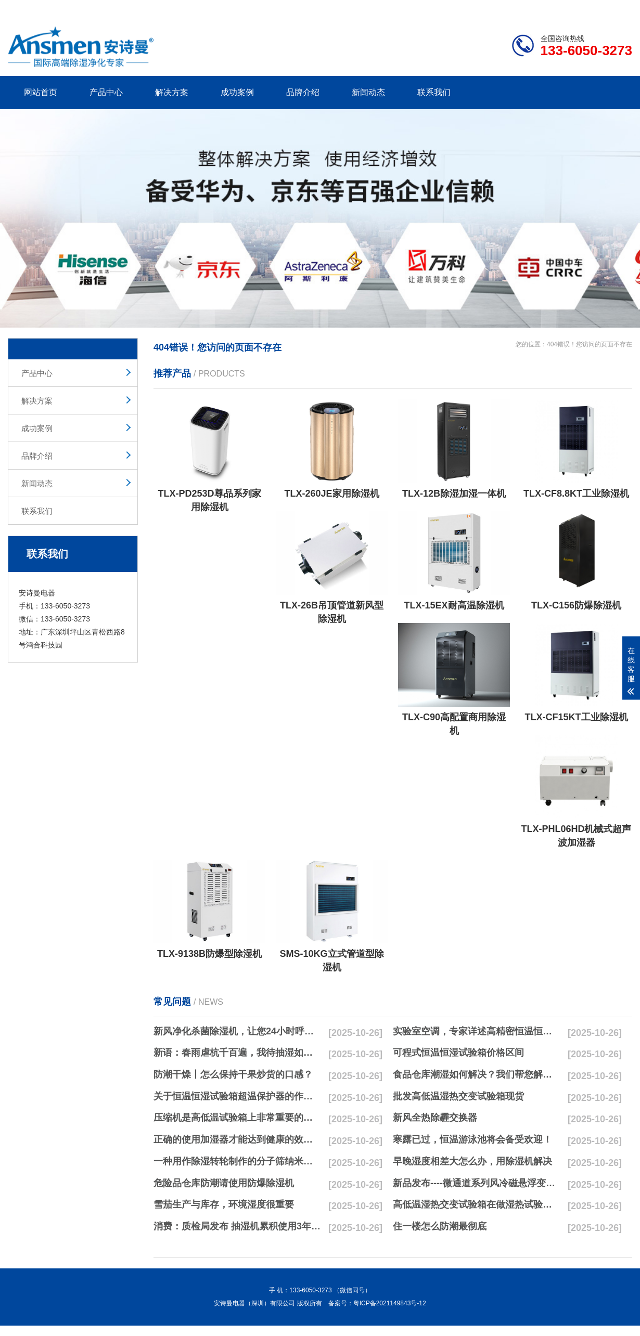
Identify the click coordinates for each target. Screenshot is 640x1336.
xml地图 (619, 8)
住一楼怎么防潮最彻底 (440, 1226)
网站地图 (572, 8)
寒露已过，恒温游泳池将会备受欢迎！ (472, 1139)
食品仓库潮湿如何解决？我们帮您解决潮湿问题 (476, 1074)
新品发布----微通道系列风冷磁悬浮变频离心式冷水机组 (476, 1183)
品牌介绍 (302, 92)
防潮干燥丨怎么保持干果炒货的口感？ (233, 1074)
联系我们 (434, 92)
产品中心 (106, 92)
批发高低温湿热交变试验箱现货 (458, 1096)
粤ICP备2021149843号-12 (389, 1303)
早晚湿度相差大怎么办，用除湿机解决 (472, 1161)
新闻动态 (368, 92)
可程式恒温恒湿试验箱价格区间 (458, 1052)
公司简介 (475, 8)
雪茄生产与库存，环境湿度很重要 (223, 1204)
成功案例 (237, 92)
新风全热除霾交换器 (435, 1117)
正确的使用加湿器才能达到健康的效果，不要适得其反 (237, 1139)
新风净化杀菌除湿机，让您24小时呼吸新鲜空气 (237, 1031)
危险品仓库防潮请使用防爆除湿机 (223, 1183)
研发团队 (523, 8)
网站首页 (40, 92)
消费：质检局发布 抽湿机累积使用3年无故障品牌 (237, 1226)
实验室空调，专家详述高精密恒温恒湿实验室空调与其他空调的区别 (476, 1031)
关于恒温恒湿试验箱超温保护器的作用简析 (237, 1096)
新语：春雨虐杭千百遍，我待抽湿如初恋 (237, 1052)
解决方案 (171, 92)
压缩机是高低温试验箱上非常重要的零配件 (237, 1117)
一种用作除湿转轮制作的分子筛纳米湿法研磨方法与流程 (237, 1161)
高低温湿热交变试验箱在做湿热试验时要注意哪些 (476, 1204)
